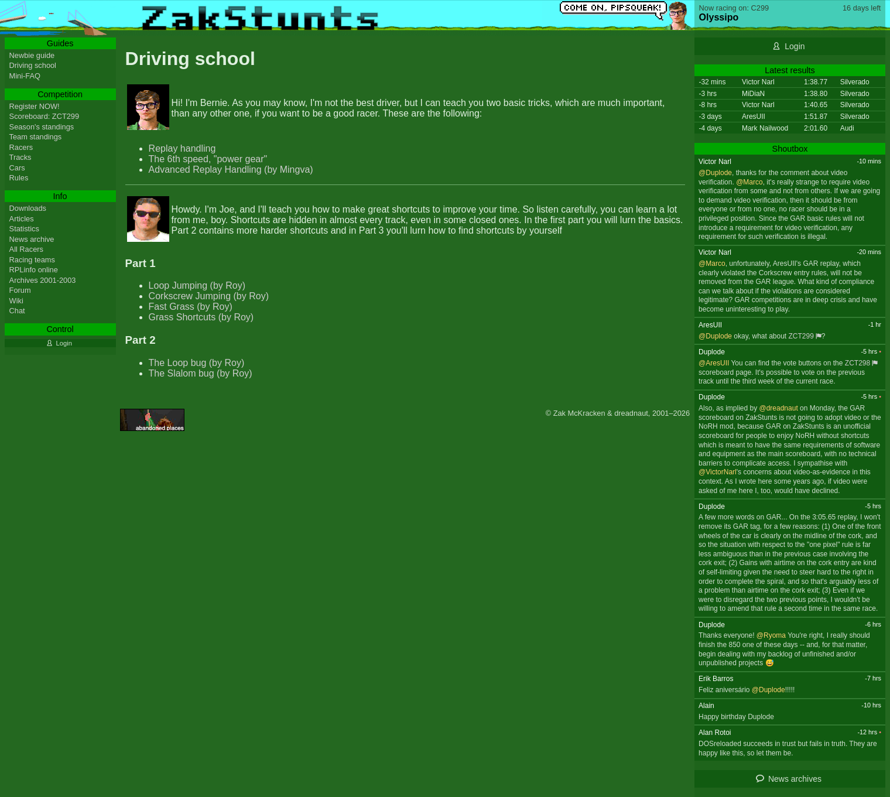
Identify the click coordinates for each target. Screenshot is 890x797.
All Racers (26, 249)
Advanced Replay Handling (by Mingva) (231, 170)
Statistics (24, 228)
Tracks (20, 157)
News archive (31, 239)
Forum (20, 290)
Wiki (16, 300)
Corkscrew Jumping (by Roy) (209, 296)
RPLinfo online (33, 269)
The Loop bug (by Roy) (197, 363)
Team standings (35, 136)
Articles (21, 218)
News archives (794, 779)
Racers (21, 147)
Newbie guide (32, 55)
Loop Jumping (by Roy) (197, 285)
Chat (17, 310)
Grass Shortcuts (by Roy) (201, 317)
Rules (19, 177)
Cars (17, 167)
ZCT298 (857, 363)
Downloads (27, 208)
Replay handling (182, 148)
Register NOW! (34, 106)
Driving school (32, 65)
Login (795, 46)
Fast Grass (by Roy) (190, 307)
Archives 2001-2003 (42, 280)
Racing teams (32, 259)
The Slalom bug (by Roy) (200, 373)
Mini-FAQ (24, 75)
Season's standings (41, 126)
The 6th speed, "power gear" (208, 159)
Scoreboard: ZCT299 (44, 116)
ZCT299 (801, 336)
